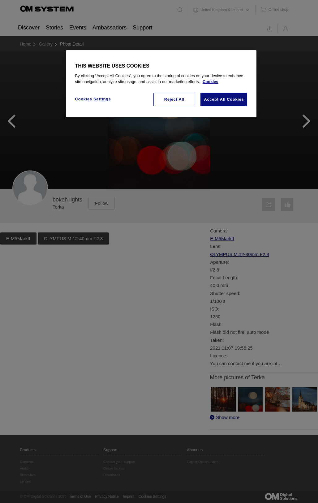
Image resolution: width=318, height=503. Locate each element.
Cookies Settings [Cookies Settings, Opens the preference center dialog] (93, 99)
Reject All (174, 99)
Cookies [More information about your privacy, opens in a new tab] (210, 81)
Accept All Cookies (224, 99)
